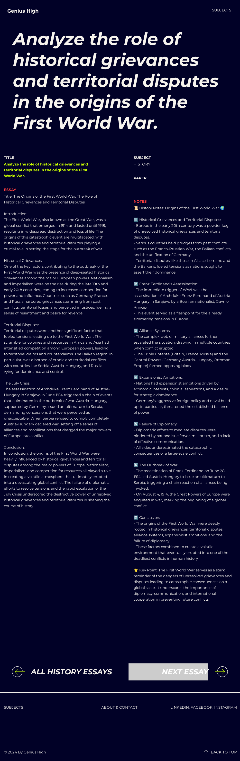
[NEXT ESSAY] (168, 671)
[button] (221, 10)
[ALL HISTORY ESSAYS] (71, 671)
